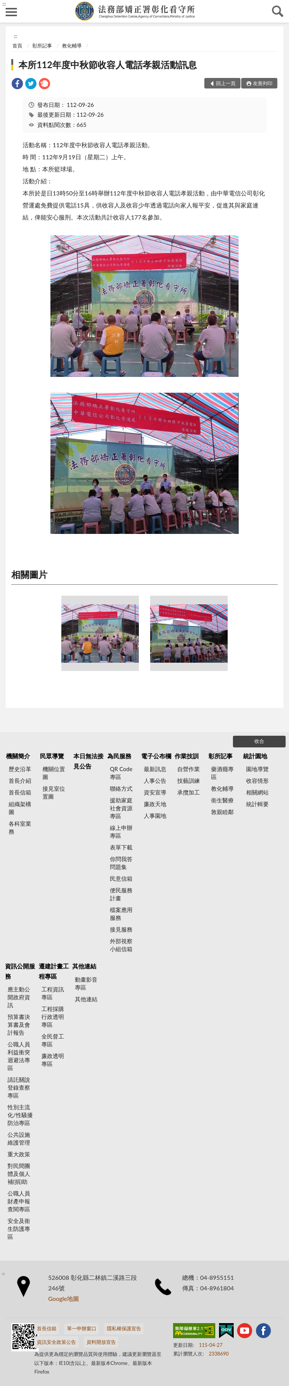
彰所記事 (42, 46)
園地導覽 (257, 768)
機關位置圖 (54, 772)
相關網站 (257, 792)
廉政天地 (155, 803)
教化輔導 (72, 46)
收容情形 (257, 780)
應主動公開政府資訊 (19, 997)
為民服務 (119, 755)
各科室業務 (20, 827)
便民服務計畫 (121, 894)
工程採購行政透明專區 (52, 1016)
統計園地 (255, 755)
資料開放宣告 (101, 1342)
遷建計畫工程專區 (54, 970)
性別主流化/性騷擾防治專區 (20, 1115)
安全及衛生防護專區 (19, 1228)
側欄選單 (11, 12)
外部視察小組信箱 (121, 945)
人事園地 (155, 815)
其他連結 (84, 966)
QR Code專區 (121, 772)
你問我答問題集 (121, 862)
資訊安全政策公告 (56, 1342)
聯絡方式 (121, 788)
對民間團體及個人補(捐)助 (19, 1173)
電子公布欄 (156, 755)
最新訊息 (155, 768)
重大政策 (19, 1154)
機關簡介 (18, 755)
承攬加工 (188, 792)
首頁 (17, 46)
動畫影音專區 (86, 983)
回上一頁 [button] (226, 83)
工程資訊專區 (52, 993)
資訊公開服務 (20, 970)
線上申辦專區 (121, 831)
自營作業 (188, 768)
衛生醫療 (222, 800)
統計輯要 (257, 803)
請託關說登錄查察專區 (19, 1087)
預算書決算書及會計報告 (19, 1024)
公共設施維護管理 (19, 1138)
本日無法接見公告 (88, 760)
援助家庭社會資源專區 (121, 808)
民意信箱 (121, 878)
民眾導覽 (52, 755)
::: (4, 4)
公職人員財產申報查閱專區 (19, 1201)
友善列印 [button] (262, 83)
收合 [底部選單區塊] (259, 741)
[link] (17, 84)
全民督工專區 (52, 1040)
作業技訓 (187, 755)
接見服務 (121, 929)
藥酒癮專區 (222, 772)
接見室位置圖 (54, 792)
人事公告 (155, 780)
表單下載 (121, 847)
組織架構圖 (20, 807)
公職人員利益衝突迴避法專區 (19, 1056)
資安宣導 (155, 792)
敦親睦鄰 (222, 811)
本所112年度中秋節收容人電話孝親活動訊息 (107, 64)
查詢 (277, 11)
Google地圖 (63, 1298)
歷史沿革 (20, 768)
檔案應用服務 (121, 913)
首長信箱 (20, 792)
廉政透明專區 (52, 1059)
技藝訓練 (188, 780)
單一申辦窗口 (81, 1328)
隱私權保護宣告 (124, 1328)
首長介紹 (20, 780)
